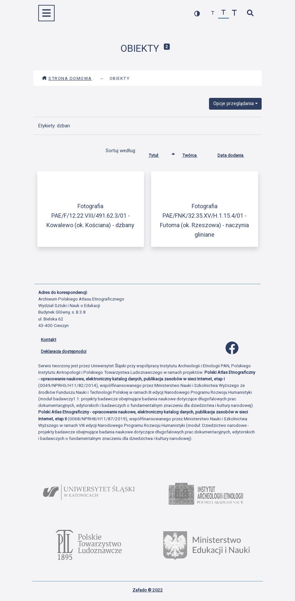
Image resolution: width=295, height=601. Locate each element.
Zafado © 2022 (147, 589)
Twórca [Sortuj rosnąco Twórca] (194, 154)
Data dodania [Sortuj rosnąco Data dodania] (235, 154)
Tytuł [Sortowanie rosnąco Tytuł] (158, 154)
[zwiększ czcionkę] (234, 13)
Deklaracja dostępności (63, 351)
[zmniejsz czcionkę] (212, 13)
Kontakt (48, 339)
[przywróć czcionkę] (223, 13)
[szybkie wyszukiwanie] (250, 13)
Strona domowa (67, 78)
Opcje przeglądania (233, 103)
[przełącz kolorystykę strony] (197, 13)
